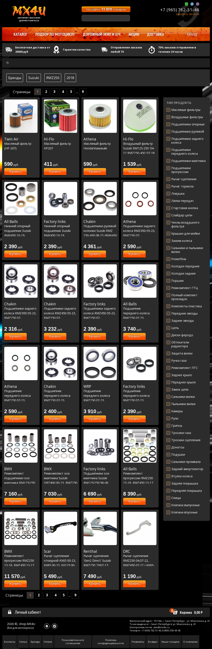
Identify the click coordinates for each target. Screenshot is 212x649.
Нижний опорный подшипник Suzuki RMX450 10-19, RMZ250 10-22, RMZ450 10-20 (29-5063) (60, 235)
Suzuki (33, 77)
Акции (133, 34)
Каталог (20, 34)
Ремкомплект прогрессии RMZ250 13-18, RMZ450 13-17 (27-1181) (21, 560)
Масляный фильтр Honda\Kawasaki (100, 143)
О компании (190, 641)
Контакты (9, 641)
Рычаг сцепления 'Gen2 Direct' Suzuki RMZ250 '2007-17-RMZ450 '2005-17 (100, 560)
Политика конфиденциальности (111, 641)
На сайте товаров (106, 9)
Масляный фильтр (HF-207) (21, 143)
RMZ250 (52, 77)
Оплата (48, 641)
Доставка (155, 34)
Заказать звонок (187, 14)
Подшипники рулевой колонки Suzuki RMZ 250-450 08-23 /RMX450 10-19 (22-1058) (100, 230)
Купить (16, 171)
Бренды (14, 77)
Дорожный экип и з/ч (101, 34)
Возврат (153, 641)
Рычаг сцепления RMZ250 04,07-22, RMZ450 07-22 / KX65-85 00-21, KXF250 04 (139, 560)
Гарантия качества (77, 49)
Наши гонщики (170, 641)
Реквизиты (138, 641)
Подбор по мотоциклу (55, 34)
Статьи (23, 641)
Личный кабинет (24, 612)
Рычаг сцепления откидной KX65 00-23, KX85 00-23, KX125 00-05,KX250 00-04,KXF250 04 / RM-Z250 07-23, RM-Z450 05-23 (60, 565)
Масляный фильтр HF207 (60, 143)
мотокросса (25, 628)
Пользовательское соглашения (73, 641)
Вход (192, 33)
